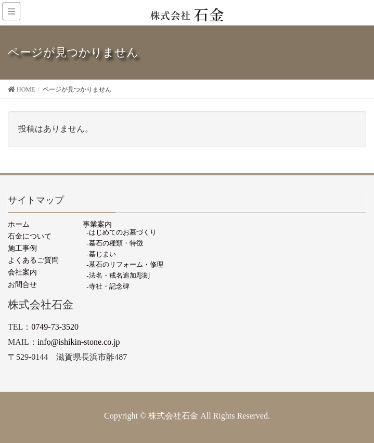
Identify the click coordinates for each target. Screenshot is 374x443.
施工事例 (22, 248)
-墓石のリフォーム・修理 (124, 264)
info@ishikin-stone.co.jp (78, 341)
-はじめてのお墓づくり (121, 232)
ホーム (19, 224)
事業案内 (97, 224)
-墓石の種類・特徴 (114, 243)
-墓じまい (100, 254)
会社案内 (22, 272)
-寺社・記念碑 (107, 286)
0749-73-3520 (55, 326)
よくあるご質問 (33, 260)
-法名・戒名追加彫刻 (117, 275)
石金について (29, 236)
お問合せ (22, 284)
